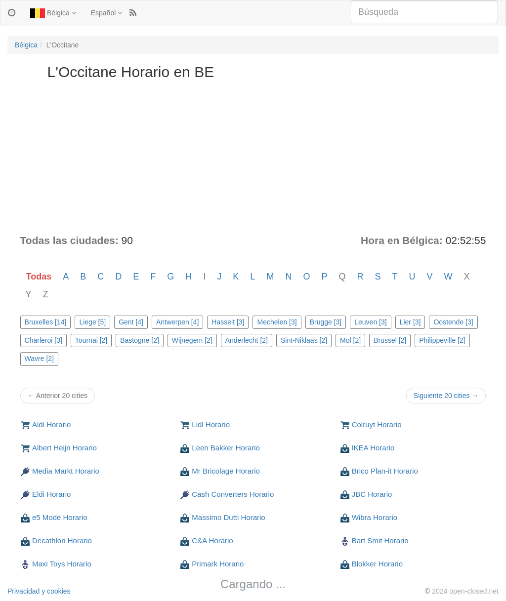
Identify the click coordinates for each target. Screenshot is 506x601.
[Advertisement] (253, 159)
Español (106, 13)
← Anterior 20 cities (57, 396)
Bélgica (53, 13)
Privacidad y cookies (39, 591)
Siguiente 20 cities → (446, 396)
